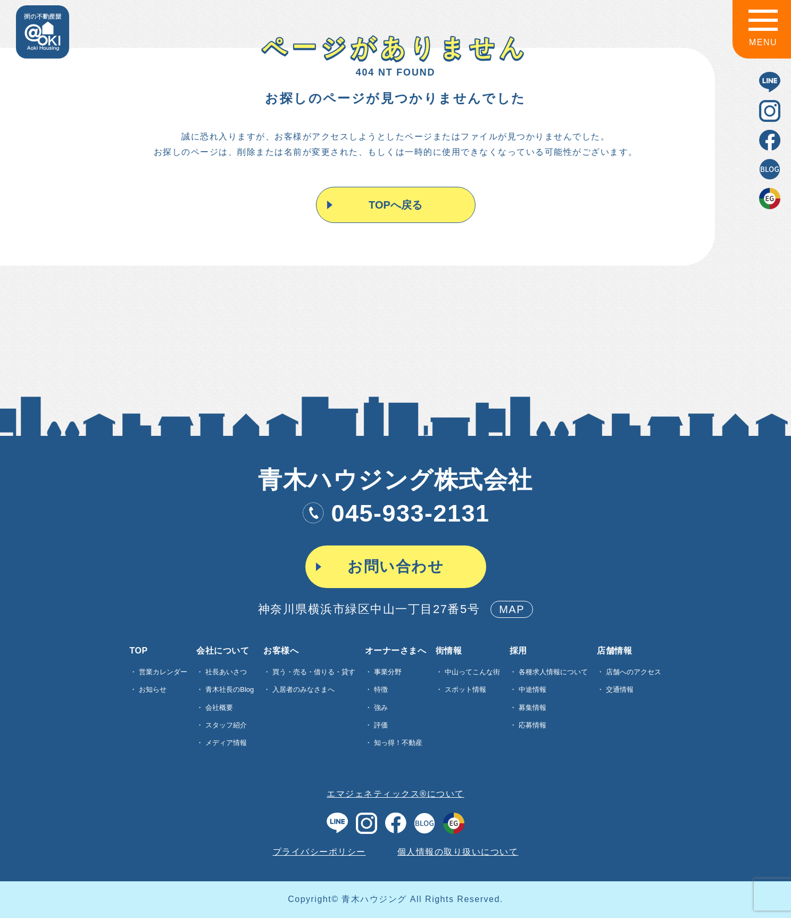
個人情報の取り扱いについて (458, 851)
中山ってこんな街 (472, 672)
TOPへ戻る (394, 205)
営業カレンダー (163, 672)
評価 (381, 725)
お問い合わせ (395, 566)
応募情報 (532, 725)
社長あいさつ (226, 672)
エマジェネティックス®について (395, 793)
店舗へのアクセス (633, 672)
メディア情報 (226, 743)
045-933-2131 (395, 513)
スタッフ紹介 (226, 725)
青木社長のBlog (229, 689)
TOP (139, 651)
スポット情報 (465, 689)
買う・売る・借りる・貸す (313, 672)
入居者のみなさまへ (303, 689)
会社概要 (219, 708)
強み (381, 708)
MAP (511, 609)
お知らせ (152, 689)
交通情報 (620, 689)
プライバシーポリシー (319, 851)
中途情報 (532, 689)
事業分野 (388, 672)
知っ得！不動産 (398, 743)
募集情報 (532, 708)
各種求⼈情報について (553, 672)
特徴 (381, 689)
